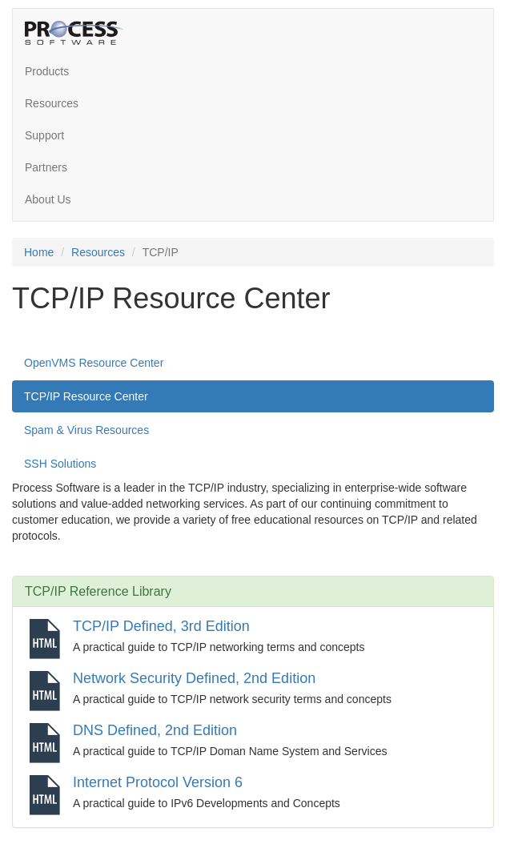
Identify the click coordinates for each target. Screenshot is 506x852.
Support (44, 135)
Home (39, 252)
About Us (48, 199)
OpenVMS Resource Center (93, 362)
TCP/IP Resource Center (86, 396)
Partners (46, 167)
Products (47, 71)
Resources (51, 103)
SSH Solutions (60, 463)
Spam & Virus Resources (86, 430)
